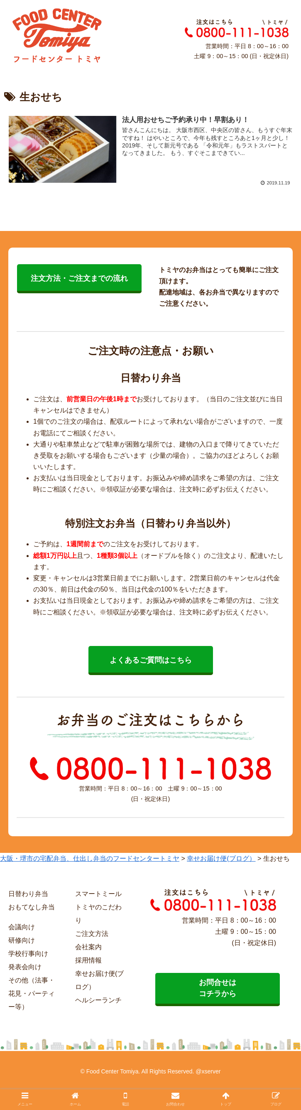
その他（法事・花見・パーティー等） (31, 993)
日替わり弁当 (28, 893)
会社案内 (88, 946)
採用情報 (88, 960)
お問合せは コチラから (217, 988)
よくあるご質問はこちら (151, 660)
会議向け (21, 927)
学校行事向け (28, 953)
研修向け (21, 940)
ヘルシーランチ (98, 1000)
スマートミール (98, 893)
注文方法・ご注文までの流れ (79, 278)
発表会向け (25, 966)
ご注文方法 (91, 933)
